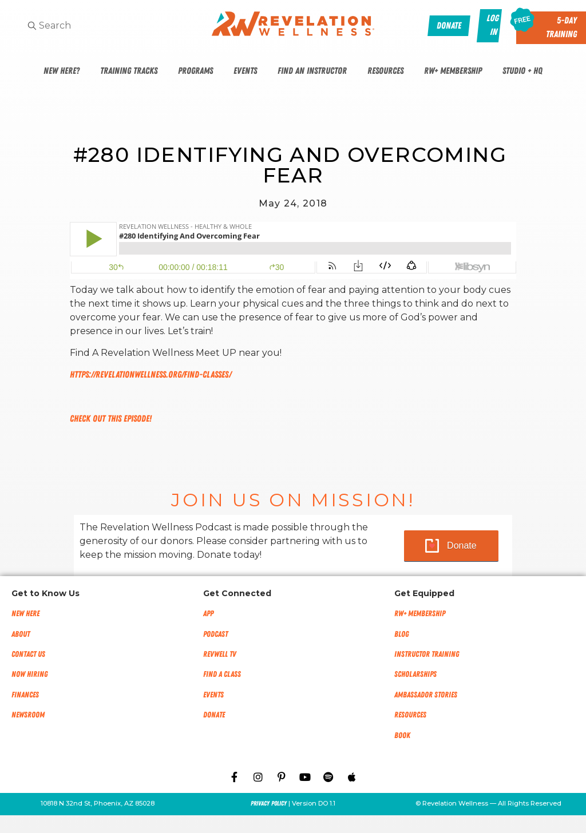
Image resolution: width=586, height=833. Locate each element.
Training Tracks (128, 71)
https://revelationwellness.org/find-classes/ (150, 374)
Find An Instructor (312, 71)
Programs (195, 71)
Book (402, 735)
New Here (25, 613)
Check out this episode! (111, 419)
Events (245, 71)
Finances (25, 695)
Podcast (215, 634)
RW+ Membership (453, 71)
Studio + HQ (522, 71)
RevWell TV (219, 654)
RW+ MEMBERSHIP (419, 613)
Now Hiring (29, 674)
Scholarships (415, 674)
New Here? (61, 71)
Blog (401, 634)
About (20, 634)
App (208, 613)
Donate (462, 545)
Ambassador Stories (425, 695)
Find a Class (222, 674)
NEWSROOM (28, 715)
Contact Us (28, 654)
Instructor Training (426, 654)
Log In (493, 25)
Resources (385, 71)
